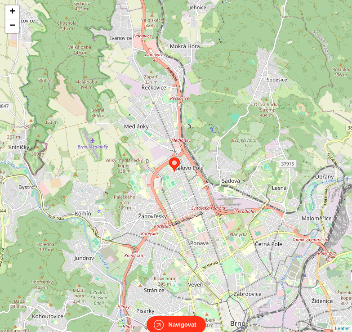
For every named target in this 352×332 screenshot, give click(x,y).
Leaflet (342, 320)
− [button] (12, 26)
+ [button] (12, 12)
